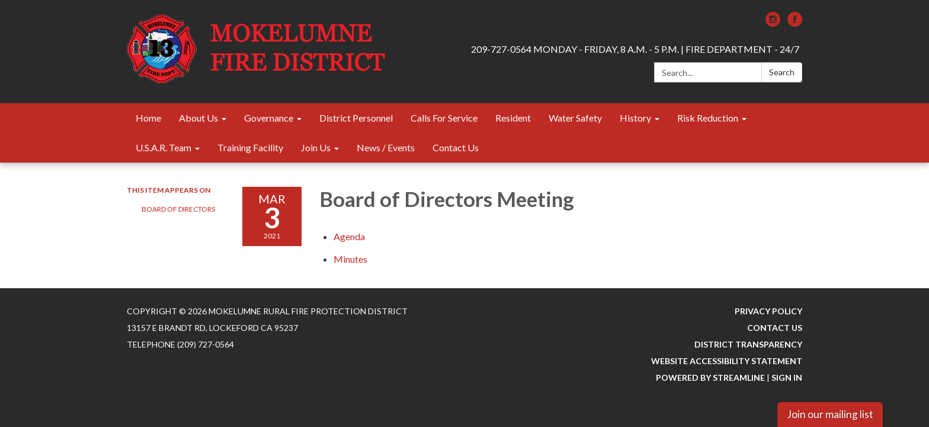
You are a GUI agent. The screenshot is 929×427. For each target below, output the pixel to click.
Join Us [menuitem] (316, 147)
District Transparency (748, 344)
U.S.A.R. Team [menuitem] (163, 147)
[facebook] (794, 22)
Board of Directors (178, 209)
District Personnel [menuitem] (356, 117)
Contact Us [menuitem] (456, 147)
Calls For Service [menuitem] (444, 117)
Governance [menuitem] (268, 117)
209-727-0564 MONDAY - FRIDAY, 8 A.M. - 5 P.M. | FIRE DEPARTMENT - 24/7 (635, 49)
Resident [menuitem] (513, 117)
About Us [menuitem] (198, 117)
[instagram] (772, 22)
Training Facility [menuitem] (250, 147)
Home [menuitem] (148, 117)
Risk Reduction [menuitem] (707, 117)
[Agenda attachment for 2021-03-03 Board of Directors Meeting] (349, 236)
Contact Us (774, 328)
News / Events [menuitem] (386, 147)
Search (782, 72)
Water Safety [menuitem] (575, 117)
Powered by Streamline (710, 377)
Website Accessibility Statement (726, 361)
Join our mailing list (830, 414)
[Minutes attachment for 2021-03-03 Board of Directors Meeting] (350, 259)
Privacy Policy (768, 311)
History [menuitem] (635, 117)
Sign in (786, 377)
